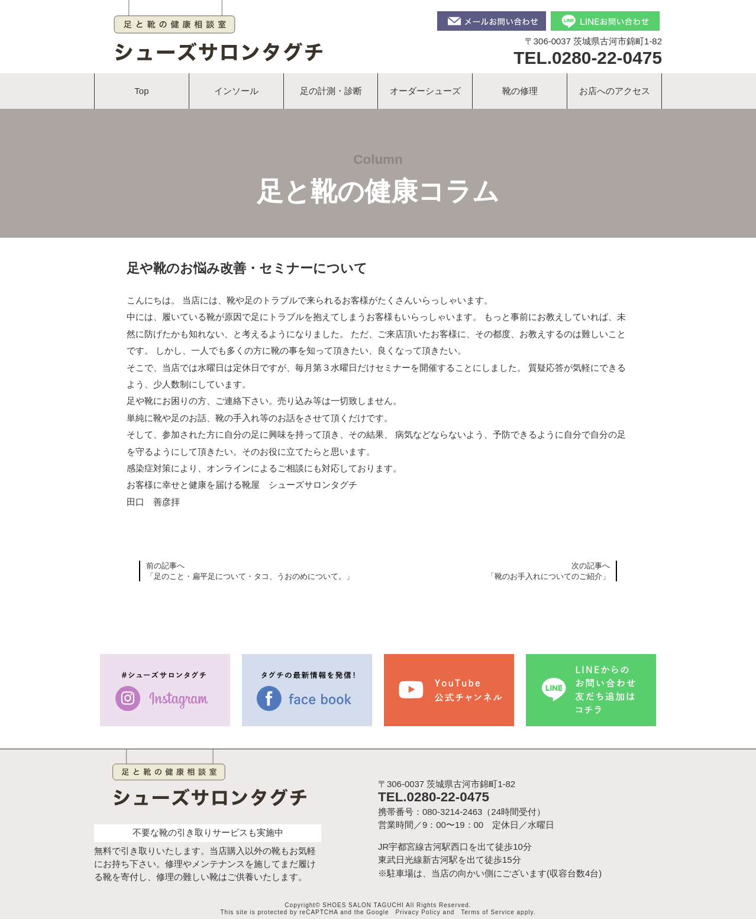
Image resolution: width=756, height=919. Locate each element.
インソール (236, 91)
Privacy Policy (418, 912)
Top (141, 91)
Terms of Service (487, 912)
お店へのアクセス (614, 91)
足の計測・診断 (331, 91)
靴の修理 (520, 91)
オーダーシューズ (425, 91)
